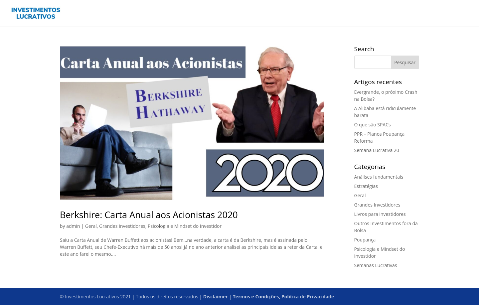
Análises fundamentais (378, 177)
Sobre (448, 13)
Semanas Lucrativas (375, 265)
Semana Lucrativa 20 (376, 150)
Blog (375, 13)
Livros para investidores (380, 214)
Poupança (365, 239)
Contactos (398, 13)
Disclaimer (215, 296)
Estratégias (366, 186)
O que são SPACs (372, 124)
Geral (91, 226)
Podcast (426, 13)
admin (73, 226)
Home (356, 13)
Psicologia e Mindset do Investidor (185, 226)
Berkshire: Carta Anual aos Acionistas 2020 (149, 215)
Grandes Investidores (122, 226)
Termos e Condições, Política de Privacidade (283, 296)
